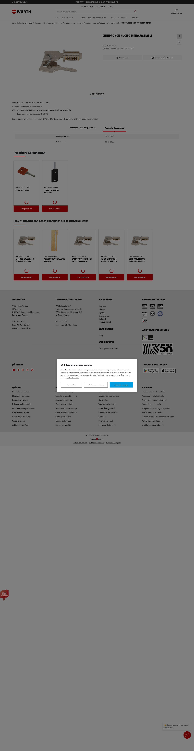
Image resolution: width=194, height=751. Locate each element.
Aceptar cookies (121, 385)
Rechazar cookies (96, 385)
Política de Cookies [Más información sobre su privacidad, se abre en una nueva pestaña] (72, 378)
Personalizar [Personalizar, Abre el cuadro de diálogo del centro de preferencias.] (71, 385)
